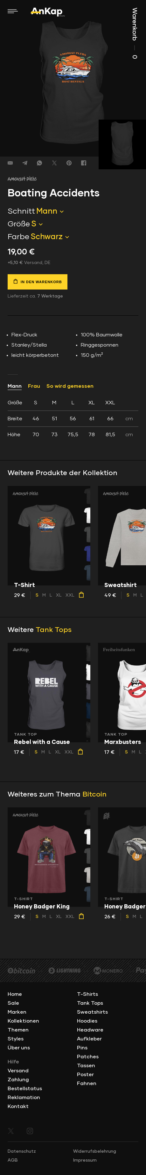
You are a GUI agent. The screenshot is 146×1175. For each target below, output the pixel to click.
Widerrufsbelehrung (94, 1151)
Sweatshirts (92, 1012)
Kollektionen (23, 1021)
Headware (90, 1029)
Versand (18, 1070)
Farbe (18, 237)
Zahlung (18, 1079)
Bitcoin (94, 794)
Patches (88, 1056)
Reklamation (24, 1097)
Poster (85, 1074)
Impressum (85, 1160)
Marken (17, 1012)
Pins (82, 1047)
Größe (19, 224)
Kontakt (18, 1106)
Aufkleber (89, 1038)
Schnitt (21, 211)
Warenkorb (134, 33)
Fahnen (86, 1083)
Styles (16, 1038)
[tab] (73, 418)
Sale (13, 1003)
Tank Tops (54, 630)
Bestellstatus (25, 1088)
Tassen (86, 1065)
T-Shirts (87, 994)
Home (15, 994)
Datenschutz (22, 1151)
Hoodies (87, 1021)
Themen (18, 1029)
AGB (13, 1160)
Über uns (19, 1047)
